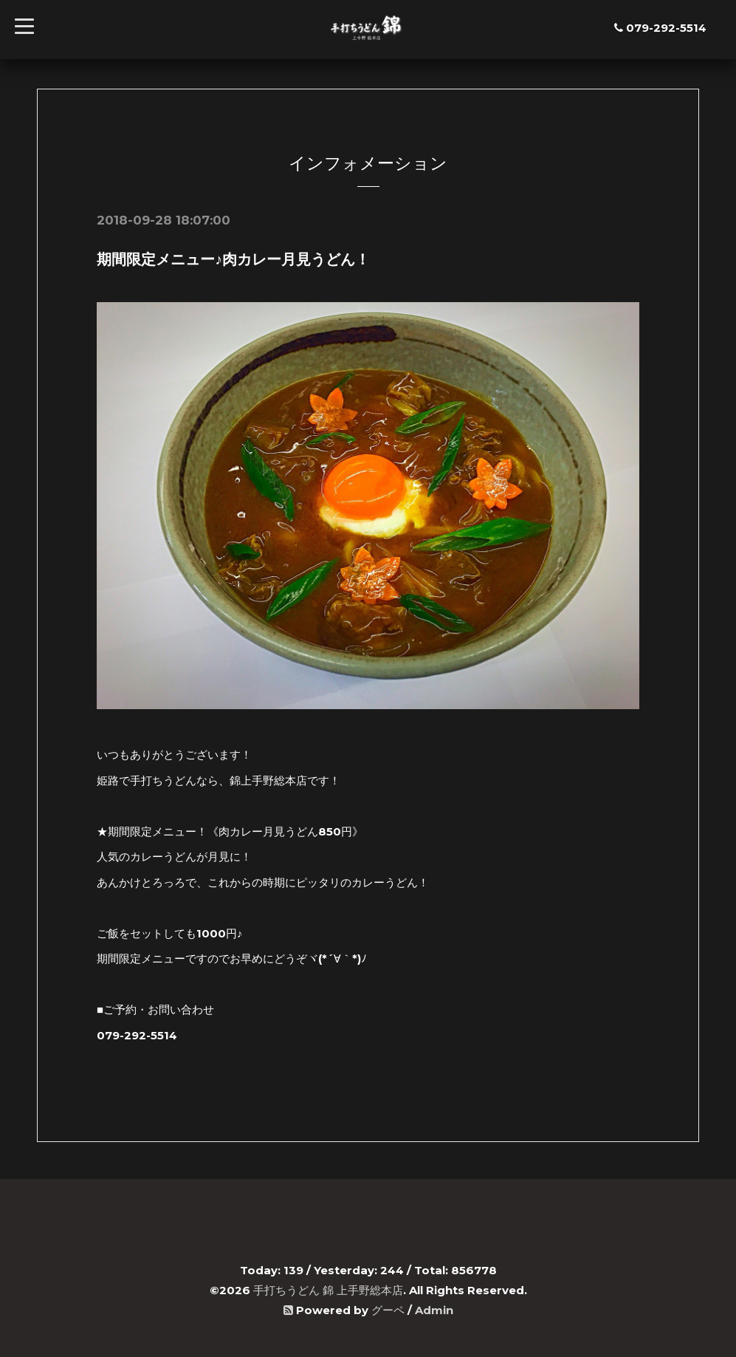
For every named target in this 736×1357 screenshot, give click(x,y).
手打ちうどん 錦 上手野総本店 (328, 1290)
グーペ (388, 1310)
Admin (434, 1310)
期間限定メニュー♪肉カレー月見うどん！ (233, 259)
